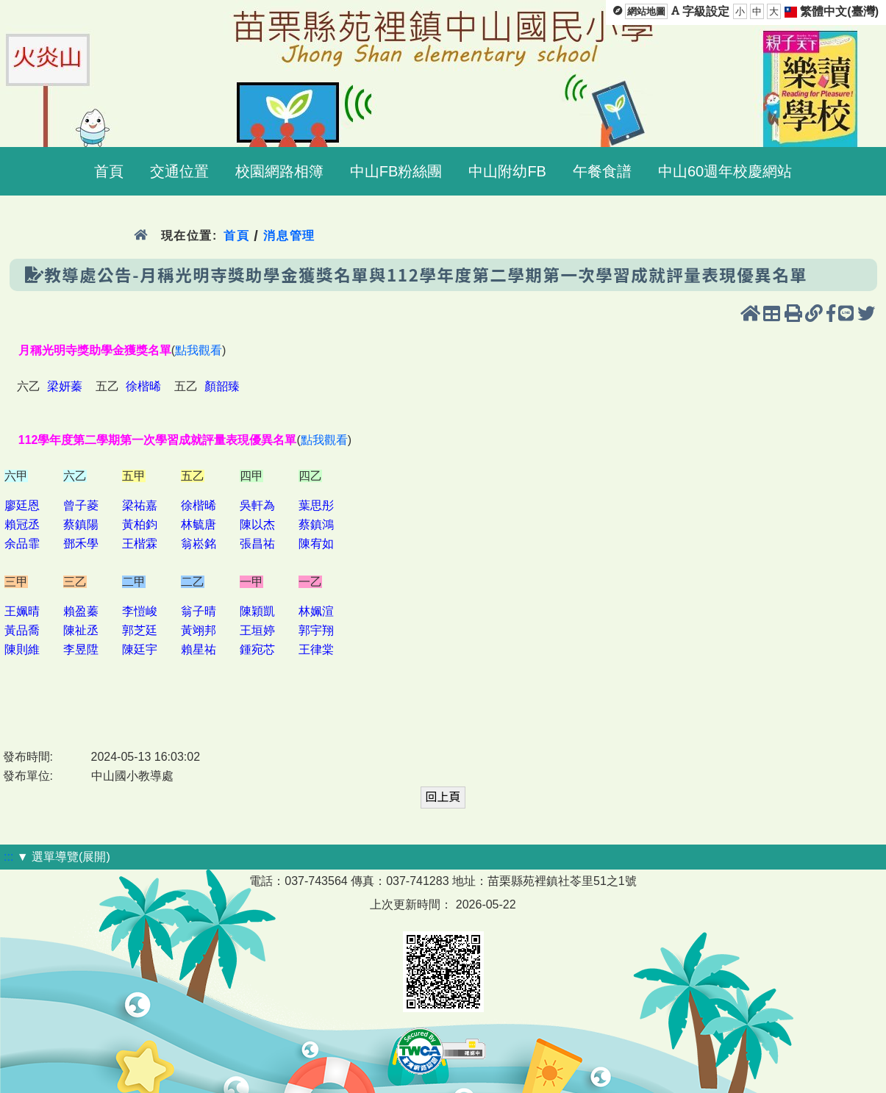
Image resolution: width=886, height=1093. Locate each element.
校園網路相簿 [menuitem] (279, 171)
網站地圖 (646, 11)
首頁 (236, 235)
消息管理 (289, 235)
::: (8, 856)
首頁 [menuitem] (109, 171)
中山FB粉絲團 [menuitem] (396, 171)
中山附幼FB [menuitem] (507, 171)
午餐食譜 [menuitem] (602, 171)
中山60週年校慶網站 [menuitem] (725, 171)
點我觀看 (198, 350)
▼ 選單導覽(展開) (63, 856)
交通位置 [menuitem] (179, 171)
